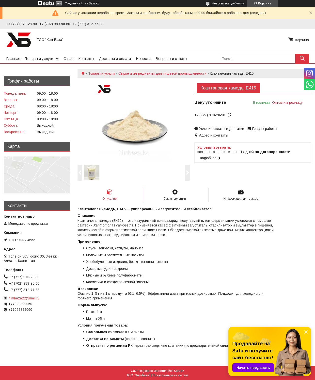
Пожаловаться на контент (170, 375)
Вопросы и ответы (171, 58)
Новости (143, 58)
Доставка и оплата (115, 58)
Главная (13, 58)
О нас (68, 58)
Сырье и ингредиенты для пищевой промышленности (162, 73)
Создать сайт (74, 3)
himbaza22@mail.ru (24, 298)
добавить (237, 3)
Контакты (86, 58)
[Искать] (302, 58)
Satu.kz (179, 371)
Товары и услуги (39, 58)
